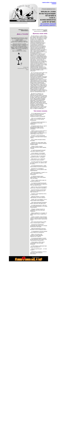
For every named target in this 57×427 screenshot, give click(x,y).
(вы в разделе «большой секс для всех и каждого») (48, 24)
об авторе (53, 2)
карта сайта (45, 2)
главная (54, 3)
